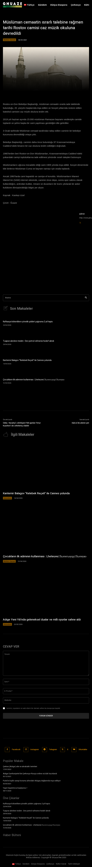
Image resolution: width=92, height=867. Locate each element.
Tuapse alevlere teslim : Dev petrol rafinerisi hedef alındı (28, 341)
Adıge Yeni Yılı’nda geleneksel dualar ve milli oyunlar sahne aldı (42, 620)
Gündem (7, 498)
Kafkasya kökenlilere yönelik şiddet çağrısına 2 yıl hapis (28, 321)
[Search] (86, 297)
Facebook (16, 749)
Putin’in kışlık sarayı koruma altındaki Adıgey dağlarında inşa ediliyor (32, 780)
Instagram (34, 749)
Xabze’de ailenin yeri (80, 422)
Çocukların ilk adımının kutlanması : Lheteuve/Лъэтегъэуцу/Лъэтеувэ (33, 379)
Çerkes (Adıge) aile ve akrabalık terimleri (20, 766)
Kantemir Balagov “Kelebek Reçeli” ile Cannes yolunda (27, 360)
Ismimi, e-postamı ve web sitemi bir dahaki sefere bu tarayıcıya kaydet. (33, 708)
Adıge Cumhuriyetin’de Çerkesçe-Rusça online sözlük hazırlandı (30, 773)
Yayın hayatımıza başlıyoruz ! (15, 788)
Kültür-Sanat (9, 39)
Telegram (53, 749)
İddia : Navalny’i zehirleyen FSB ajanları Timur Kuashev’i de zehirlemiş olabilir (22, 424)
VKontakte (83, 749)
